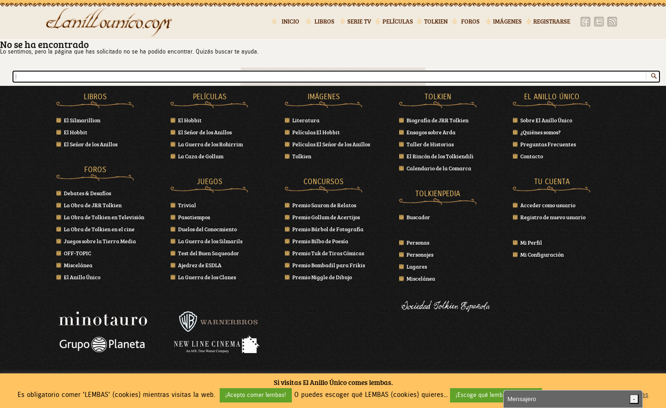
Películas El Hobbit (316, 132)
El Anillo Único (82, 277)
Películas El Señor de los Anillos (331, 144)
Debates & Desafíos (87, 193)
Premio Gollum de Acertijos (326, 217)
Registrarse (551, 21)
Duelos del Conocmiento (207, 229)
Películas (397, 21)
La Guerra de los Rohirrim (210, 144)
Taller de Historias (430, 144)
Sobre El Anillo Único (546, 120)
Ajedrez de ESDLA (200, 265)
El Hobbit (75, 132)
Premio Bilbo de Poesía (320, 241)
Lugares (417, 266)
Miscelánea (78, 265)
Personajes (420, 254)
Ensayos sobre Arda (431, 132)
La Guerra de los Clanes (207, 277)
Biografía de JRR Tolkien (438, 120)
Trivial (187, 205)
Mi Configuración (542, 254)
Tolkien (436, 21)
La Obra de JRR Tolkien (93, 205)
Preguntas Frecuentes (548, 144)
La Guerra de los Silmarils (210, 241)
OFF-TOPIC (77, 253)
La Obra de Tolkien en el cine (99, 229)
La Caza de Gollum (200, 156)
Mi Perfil (531, 242)
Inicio (290, 21)
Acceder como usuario (547, 205)
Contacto (531, 156)
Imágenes (507, 21)
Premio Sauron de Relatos (324, 205)
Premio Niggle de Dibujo (322, 277)
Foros (470, 21)
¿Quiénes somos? (540, 132)
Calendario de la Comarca (439, 168)
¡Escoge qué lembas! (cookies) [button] (496, 395)
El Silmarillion (82, 120)
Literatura (306, 120)
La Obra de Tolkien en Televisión (104, 217)
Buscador (418, 217)
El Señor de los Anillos (90, 144)
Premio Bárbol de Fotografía (328, 229)
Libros (324, 21)
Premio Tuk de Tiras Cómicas (328, 253)
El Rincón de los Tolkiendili (440, 156)
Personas (418, 242)
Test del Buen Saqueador (208, 253)
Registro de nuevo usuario (553, 217)
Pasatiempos (194, 217)
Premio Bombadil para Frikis (328, 265)
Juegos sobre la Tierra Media (100, 241)
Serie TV (359, 21)
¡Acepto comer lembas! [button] (255, 395)
